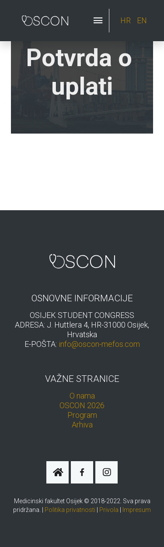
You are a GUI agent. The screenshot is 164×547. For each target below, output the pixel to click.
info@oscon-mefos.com (99, 344)
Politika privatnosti (70, 509)
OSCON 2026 (82, 405)
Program (82, 415)
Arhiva (82, 424)
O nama (82, 395)
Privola (109, 509)
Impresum (136, 509)
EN (142, 20)
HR (126, 20)
